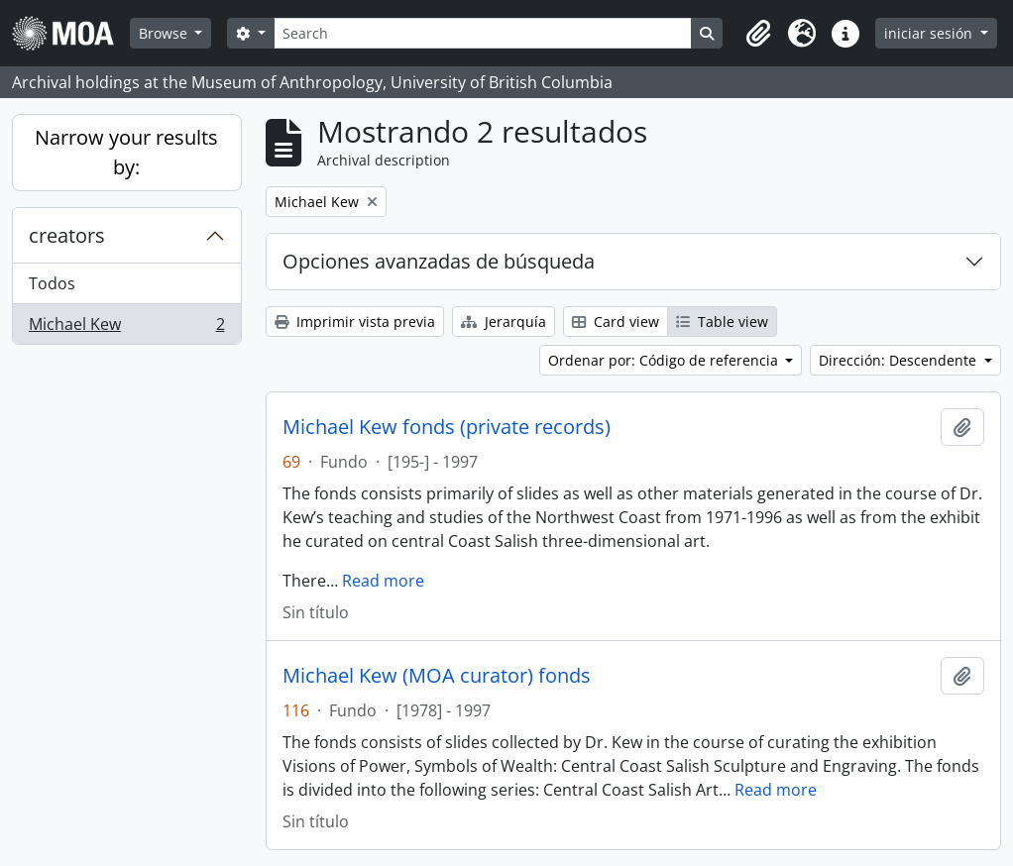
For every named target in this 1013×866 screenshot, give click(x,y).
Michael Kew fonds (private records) (446, 427)
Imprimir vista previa (355, 321)
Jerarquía (503, 321)
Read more (383, 581)
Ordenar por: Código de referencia (665, 360)
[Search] (483, 33)
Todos (52, 283)
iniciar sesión (930, 33)
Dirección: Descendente (899, 360)
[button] (758, 33)
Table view (722, 321)
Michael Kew (126, 328)
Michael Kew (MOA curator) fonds (436, 676)
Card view (615, 321)
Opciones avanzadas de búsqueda (438, 261)
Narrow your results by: (126, 152)
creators (67, 235)
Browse (165, 33)
